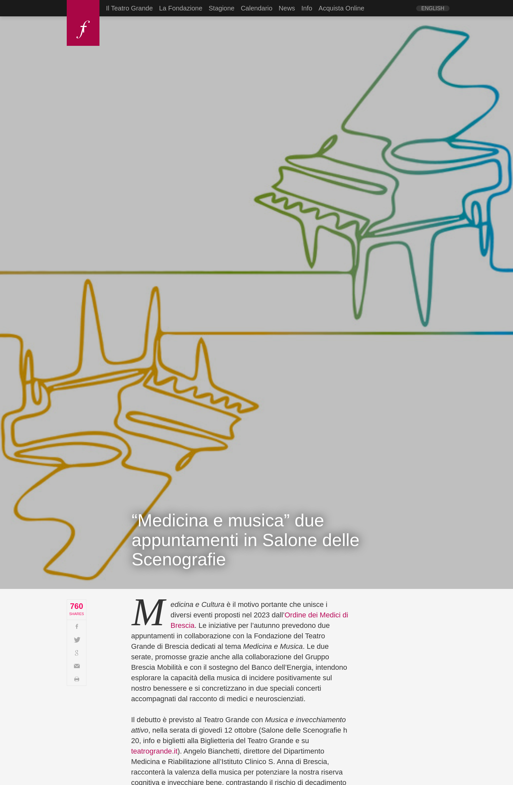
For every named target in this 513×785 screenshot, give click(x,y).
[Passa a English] (433, 8)
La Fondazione (180, 8)
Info (306, 8)
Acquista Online (341, 8)
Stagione (222, 8)
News (287, 8)
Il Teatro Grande (129, 8)
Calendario (257, 8)
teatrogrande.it (154, 751)
